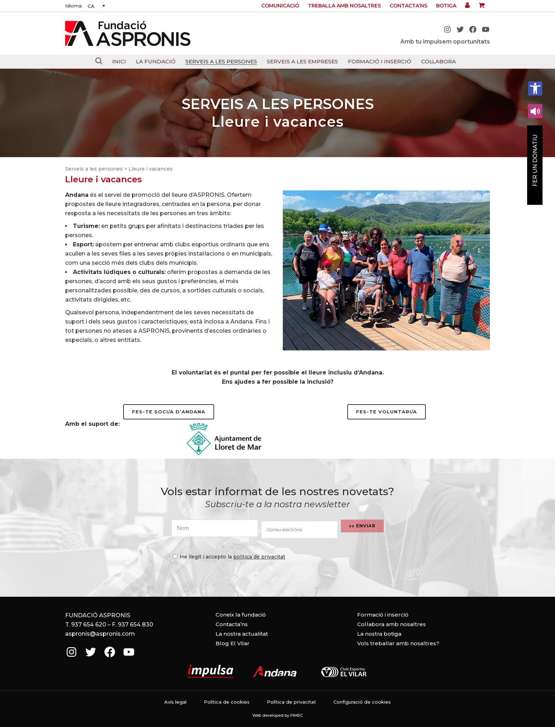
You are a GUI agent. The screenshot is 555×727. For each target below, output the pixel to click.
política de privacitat (259, 557)
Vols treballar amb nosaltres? (398, 643)
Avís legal (175, 702)
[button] (535, 88)
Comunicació (280, 5)
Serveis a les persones (94, 169)
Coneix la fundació (241, 614)
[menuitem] (96, 6)
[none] (96, 6)
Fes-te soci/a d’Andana (168, 411)
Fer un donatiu (535, 160)
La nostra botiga (379, 633)
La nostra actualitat (242, 633)
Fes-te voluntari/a (386, 411)
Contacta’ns (408, 5)
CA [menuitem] (91, 6)
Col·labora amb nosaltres (391, 624)
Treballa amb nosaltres (344, 5)
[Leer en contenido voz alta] (535, 111)
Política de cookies (227, 702)
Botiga (446, 5)
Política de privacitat (291, 702)
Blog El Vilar (233, 643)
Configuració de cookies (362, 702)
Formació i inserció (382, 614)
